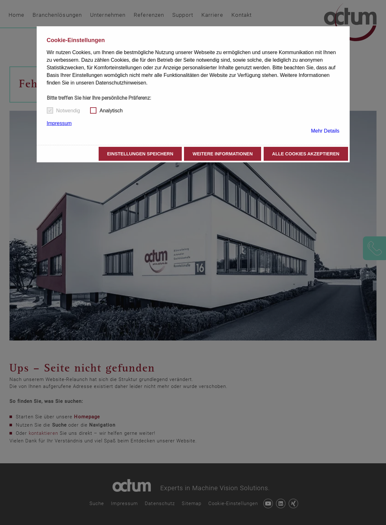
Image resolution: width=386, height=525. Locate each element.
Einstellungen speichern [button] (140, 153)
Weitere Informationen (223, 153)
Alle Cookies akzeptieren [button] (306, 153)
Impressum (59, 123)
